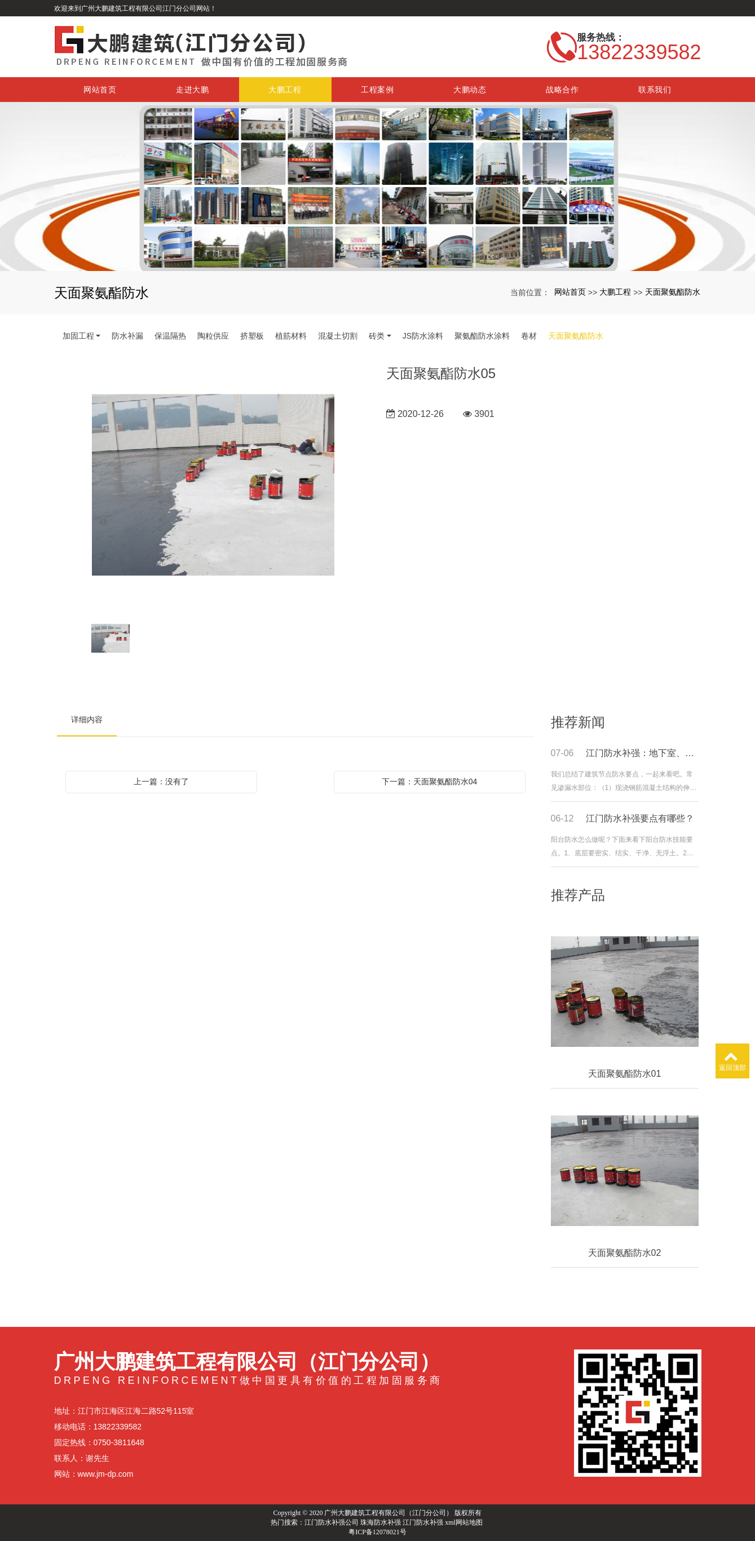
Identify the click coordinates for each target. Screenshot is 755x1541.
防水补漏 (127, 335)
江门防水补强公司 (331, 1522)
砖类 (377, 335)
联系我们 (655, 89)
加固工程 (78, 335)
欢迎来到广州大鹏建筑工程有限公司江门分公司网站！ (135, 8)
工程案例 (377, 89)
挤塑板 (252, 335)
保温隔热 (170, 335)
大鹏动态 (470, 89)
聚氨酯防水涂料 (482, 335)
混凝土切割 (337, 335)
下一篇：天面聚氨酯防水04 (430, 781)
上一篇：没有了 (161, 781)
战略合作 (562, 89)
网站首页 (100, 89)
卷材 (529, 335)
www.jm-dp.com (106, 1473)
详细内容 (87, 719)
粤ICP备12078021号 (377, 1532)
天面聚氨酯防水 (672, 291)
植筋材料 (291, 335)
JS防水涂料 (423, 335)
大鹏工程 (285, 89)
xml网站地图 (464, 1522)
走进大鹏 (192, 89)
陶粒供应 (213, 335)
